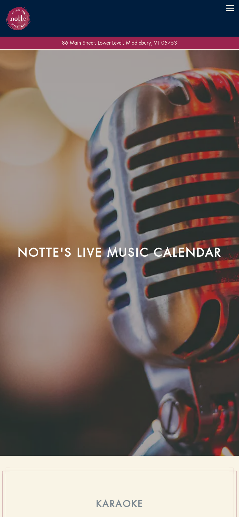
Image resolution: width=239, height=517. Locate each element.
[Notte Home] (18, 18)
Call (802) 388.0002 (119, 499)
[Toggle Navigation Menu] (230, 8)
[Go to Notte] (119, 43)
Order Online (119, 511)
